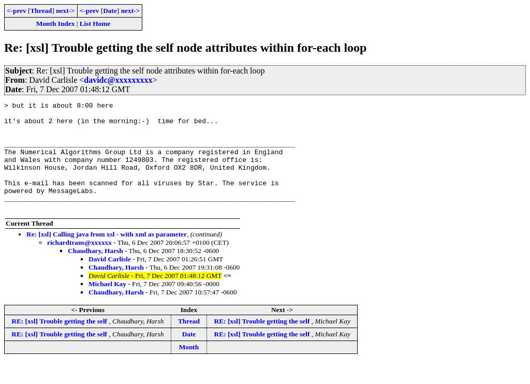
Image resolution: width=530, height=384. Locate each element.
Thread (41, 10)
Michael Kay (107, 305)
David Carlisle (110, 281)
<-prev (16, 10)
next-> (65, 10)
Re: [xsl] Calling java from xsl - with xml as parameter (106, 256)
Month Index (55, 23)
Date (110, 10)
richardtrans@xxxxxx (79, 264)
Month (189, 369)
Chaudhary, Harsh (95, 272)
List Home (95, 23)
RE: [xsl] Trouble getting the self (60, 343)
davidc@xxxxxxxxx (118, 80)
